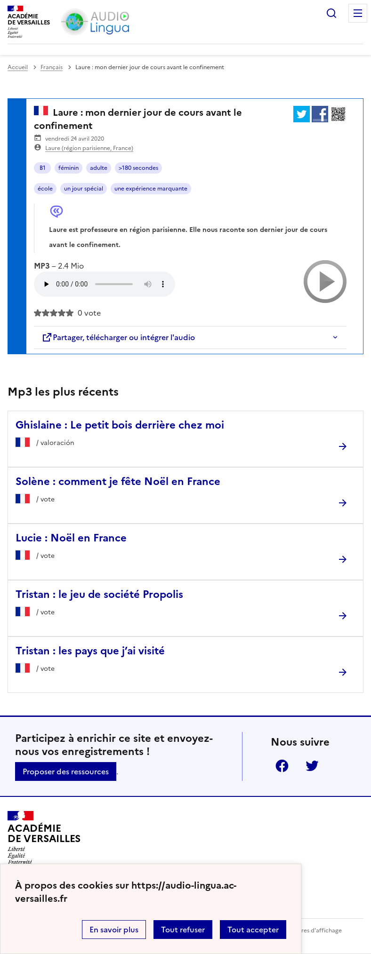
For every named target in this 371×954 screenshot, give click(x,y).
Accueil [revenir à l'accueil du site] (18, 67)
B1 (43, 168)
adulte (98, 168)
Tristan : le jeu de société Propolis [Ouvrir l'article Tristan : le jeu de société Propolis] (99, 594)
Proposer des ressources (66, 771)
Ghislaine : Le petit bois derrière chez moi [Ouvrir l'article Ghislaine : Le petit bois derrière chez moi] (120, 425)
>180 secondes (138, 168)
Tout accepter (253, 929)
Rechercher (331, 13)
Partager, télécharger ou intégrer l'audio (118, 337)
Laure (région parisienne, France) (89, 148)
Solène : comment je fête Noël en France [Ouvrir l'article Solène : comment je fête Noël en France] (118, 481)
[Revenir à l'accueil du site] (44, 838)
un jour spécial (83, 188)
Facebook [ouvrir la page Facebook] (282, 766)
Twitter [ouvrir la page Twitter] (312, 766)
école (45, 188)
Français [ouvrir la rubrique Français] (51, 67)
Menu (357, 13)
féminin (68, 168)
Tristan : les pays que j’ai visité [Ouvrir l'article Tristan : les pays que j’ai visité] (90, 651)
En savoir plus (113, 929)
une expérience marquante (150, 188)
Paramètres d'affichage (310, 930)
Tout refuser (183, 929)
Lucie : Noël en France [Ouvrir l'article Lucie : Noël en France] (71, 538)
